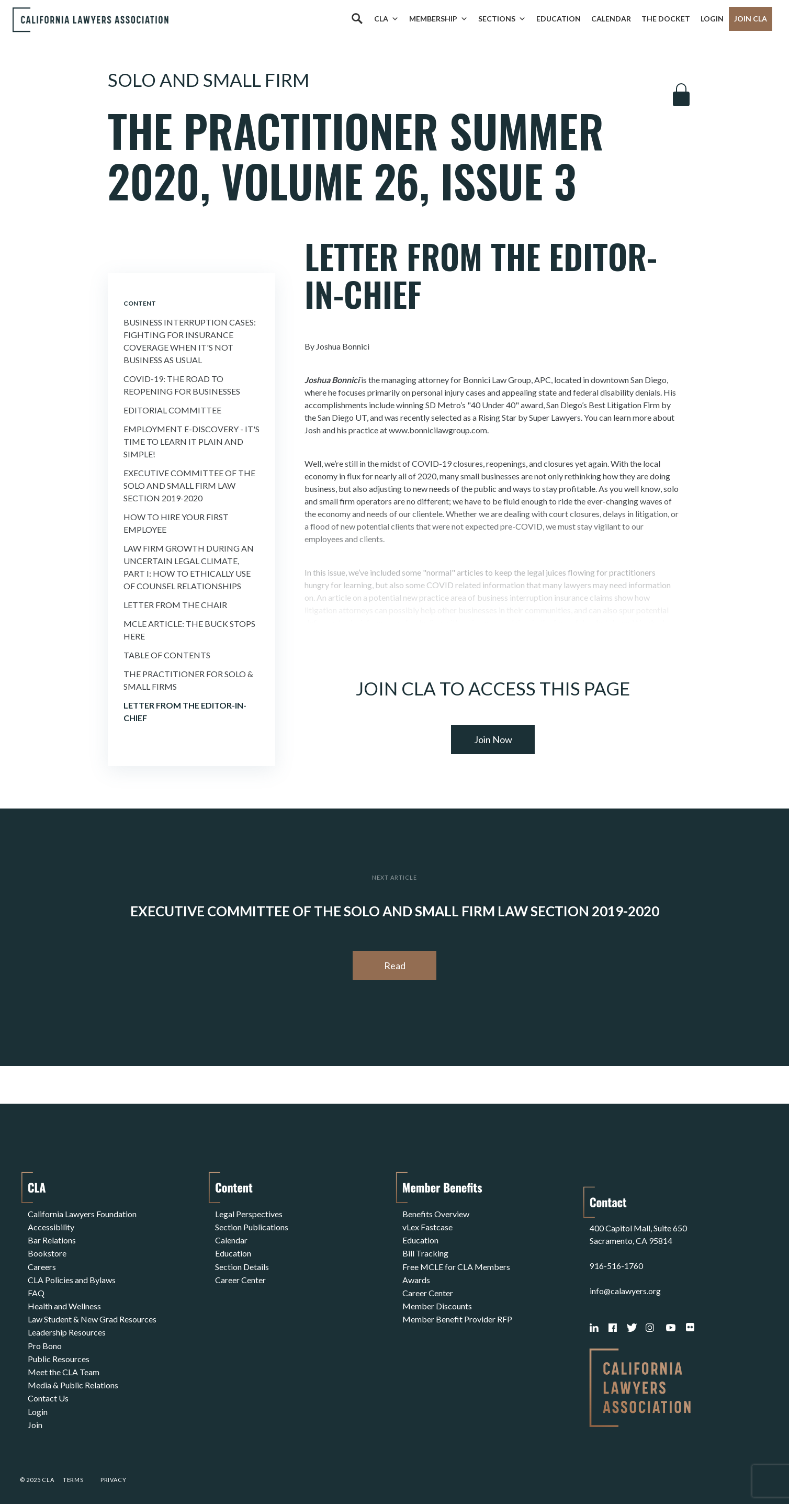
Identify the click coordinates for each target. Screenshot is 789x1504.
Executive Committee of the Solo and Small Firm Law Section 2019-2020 (189, 485)
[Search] (357, 19)
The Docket (665, 18)
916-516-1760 (616, 1255)
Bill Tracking (425, 1251)
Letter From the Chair (175, 605)
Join (35, 1414)
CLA (386, 19)
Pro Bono (45, 1339)
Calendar (611, 18)
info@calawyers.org (625, 1280)
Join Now (493, 739)
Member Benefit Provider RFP (457, 1314)
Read (394, 965)
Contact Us (48, 1389)
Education (558, 18)
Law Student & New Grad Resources (92, 1314)
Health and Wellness (64, 1301)
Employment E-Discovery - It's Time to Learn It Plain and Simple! (191, 441)
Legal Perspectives (249, 1213)
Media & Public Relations (73, 1377)
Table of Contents (166, 655)
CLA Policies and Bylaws (72, 1276)
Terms (73, 1469)
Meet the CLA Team (63, 1364)
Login (712, 18)
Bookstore (47, 1251)
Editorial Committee (172, 410)
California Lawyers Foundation (82, 1213)
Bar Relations (52, 1238)
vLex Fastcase (427, 1226)
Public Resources (58, 1351)
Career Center (240, 1276)
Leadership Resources (67, 1326)
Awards (416, 1276)
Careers (42, 1264)
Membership (438, 19)
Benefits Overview (435, 1213)
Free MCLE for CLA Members (456, 1264)
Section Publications (251, 1226)
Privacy (113, 1469)
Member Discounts (437, 1301)
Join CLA (750, 18)
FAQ (36, 1289)
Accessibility (51, 1226)
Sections (502, 19)
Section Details (242, 1264)
